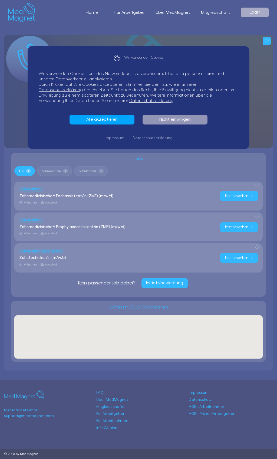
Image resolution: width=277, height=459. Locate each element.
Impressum (114, 138)
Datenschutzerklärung (61, 90)
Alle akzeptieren (102, 119)
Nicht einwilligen (175, 119)
